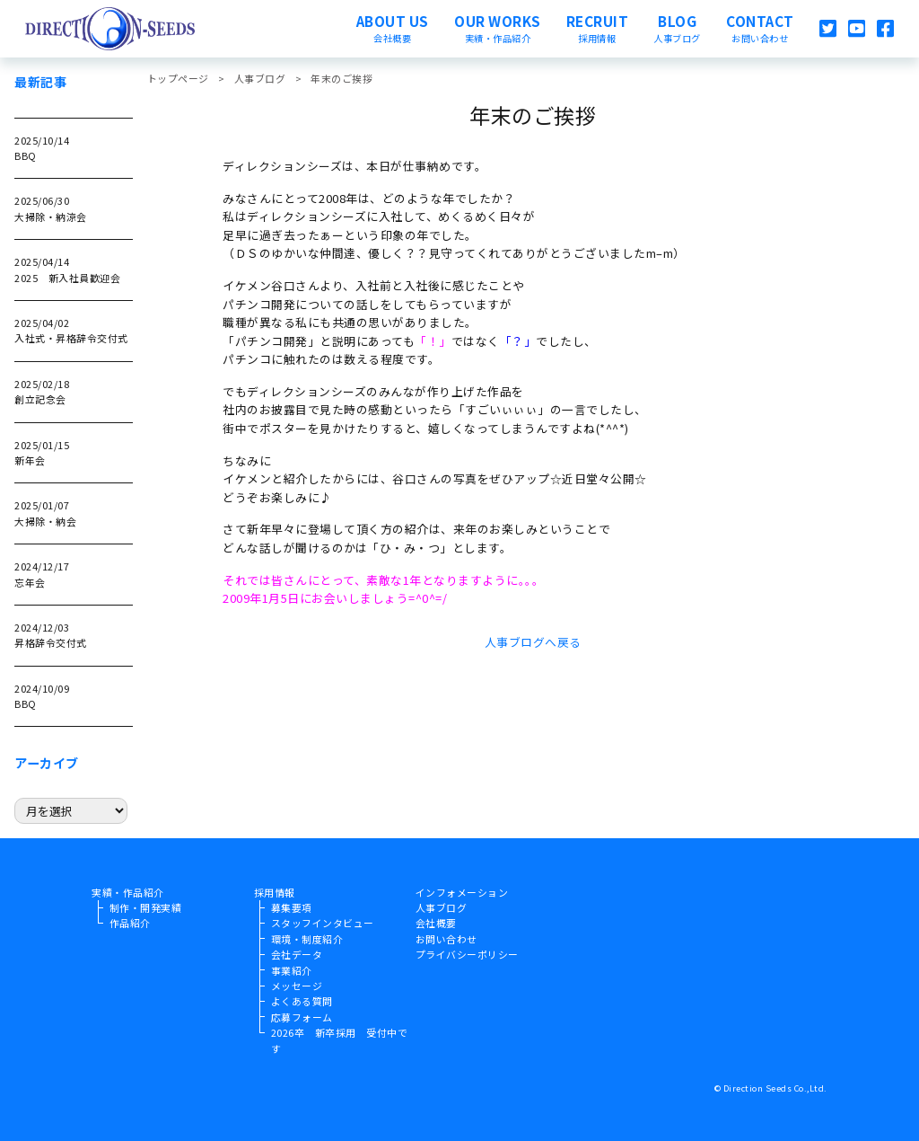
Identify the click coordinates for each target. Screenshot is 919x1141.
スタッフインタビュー (322, 922)
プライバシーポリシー (467, 954)
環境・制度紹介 (307, 939)
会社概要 (436, 922)
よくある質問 (302, 1001)
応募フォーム (302, 1017)
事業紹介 (291, 970)
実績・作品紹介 (128, 892)
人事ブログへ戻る (533, 641)
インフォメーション (462, 892)
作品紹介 (130, 922)
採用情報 (274, 892)
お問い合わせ (446, 939)
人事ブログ (442, 907)
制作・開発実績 (145, 907)
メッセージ (297, 985)
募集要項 (291, 907)
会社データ (297, 954)
